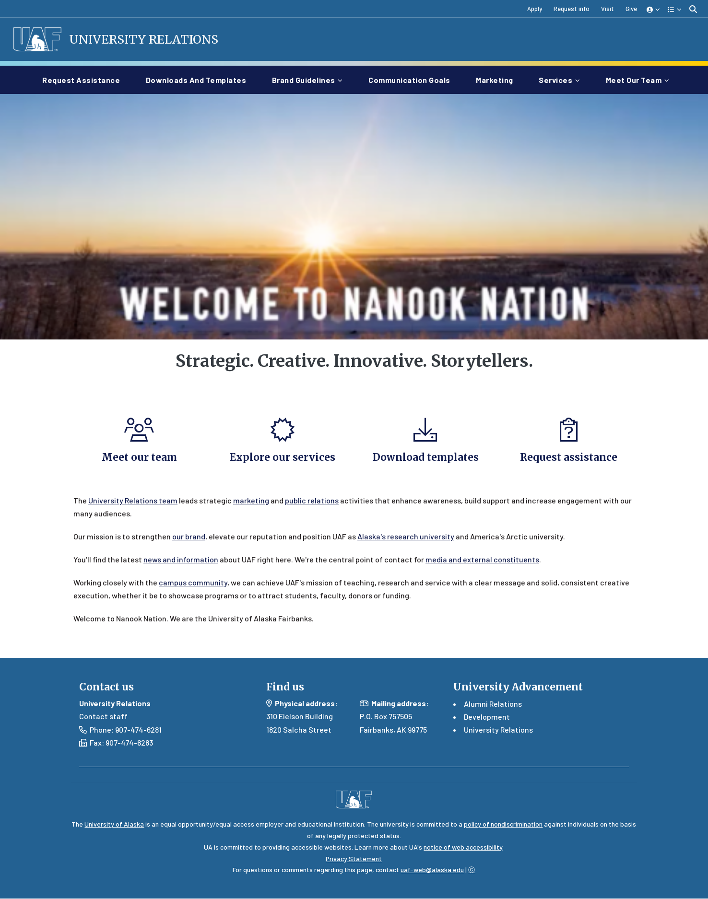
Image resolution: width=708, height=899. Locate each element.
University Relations (145, 39)
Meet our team (139, 458)
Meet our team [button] (634, 79)
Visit (607, 8)
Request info (572, 8)
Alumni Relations (493, 703)
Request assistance (83, 78)
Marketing (496, 78)
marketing (251, 500)
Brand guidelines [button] (303, 79)
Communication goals (411, 78)
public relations (312, 500)
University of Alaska (114, 824)
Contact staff (103, 716)
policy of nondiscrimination (503, 824)
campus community (193, 582)
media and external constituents (482, 559)
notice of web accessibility (463, 847)
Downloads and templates (198, 78)
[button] (653, 9)
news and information (180, 559)
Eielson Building (306, 716)
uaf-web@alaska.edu (432, 870)
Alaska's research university (405, 536)
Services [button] (555, 79)
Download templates (426, 458)
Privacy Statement (354, 858)
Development (487, 716)
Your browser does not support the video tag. (354, 217)
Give (631, 8)
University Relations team (132, 500)
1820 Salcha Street (298, 730)
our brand (188, 536)
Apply (534, 8)
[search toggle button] (693, 8)
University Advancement (518, 687)
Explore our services (282, 458)
